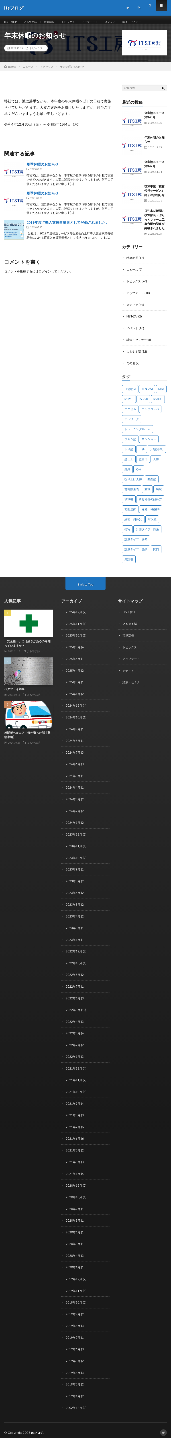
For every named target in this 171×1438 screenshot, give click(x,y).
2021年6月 (73, 1137)
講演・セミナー (147, 22)
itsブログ (37, 1428)
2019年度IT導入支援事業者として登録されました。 (67, 228)
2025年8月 (73, 651)
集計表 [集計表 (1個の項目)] (128, 563)
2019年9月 (73, 1310)
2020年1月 (73, 1264)
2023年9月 (73, 871)
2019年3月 (73, 1380)
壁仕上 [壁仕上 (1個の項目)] (128, 463)
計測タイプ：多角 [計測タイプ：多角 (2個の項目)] (136, 543)
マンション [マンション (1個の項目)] (149, 443)
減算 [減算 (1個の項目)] (147, 493)
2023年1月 (73, 940)
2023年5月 (73, 905)
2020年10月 (74, 1195)
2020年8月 (73, 1218)
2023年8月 (73, 882)
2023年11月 (74, 847)
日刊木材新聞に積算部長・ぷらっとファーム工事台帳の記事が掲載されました (154, 224)
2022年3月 (73, 1033)
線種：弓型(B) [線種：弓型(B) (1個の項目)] (151, 513)
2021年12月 (74, 1067)
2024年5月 (73, 778)
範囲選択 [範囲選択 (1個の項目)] (130, 513)
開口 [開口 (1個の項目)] (156, 553)
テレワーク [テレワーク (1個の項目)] (131, 423)
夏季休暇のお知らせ (42, 169)
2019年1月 (73, 1391)
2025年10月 (74, 639)
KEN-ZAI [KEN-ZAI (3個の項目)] (147, 393)
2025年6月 (73, 662)
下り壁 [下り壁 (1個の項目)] (128, 453)
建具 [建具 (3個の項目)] (127, 473)
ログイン (45, 277)
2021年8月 (73, 1114)
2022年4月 (73, 1021)
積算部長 (55, 22)
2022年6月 (73, 998)
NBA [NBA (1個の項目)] (161, 393)
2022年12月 (74, 952)
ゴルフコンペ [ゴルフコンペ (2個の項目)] (150, 413)
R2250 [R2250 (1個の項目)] (143, 403)
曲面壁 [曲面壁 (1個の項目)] (151, 483)
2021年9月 (73, 1102)
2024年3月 (73, 801)
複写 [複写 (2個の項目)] (127, 533)
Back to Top (85, 588)
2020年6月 (73, 1229)
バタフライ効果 (14, 693)
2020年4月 (73, 1253)
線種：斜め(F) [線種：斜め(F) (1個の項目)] (133, 523)
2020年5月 (73, 1241)
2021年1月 (73, 1172)
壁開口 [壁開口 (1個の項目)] (143, 463)
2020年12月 (74, 1183)
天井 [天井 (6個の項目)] (156, 463)
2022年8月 (73, 975)
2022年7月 (73, 986)
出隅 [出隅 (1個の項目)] (142, 453)
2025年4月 (73, 674)
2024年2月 (73, 813)
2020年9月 (73, 1206)
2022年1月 (73, 1056)
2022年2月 (73, 1044)
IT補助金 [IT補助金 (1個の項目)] (130, 393)
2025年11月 (74, 627)
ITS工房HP (12, 22)
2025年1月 (73, 697)
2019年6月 (73, 1345)
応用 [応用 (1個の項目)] (139, 473)
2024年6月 (73, 766)
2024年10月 (74, 720)
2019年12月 (74, 1276)
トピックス (76, 22)
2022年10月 (74, 963)
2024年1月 (73, 824)
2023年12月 (74, 836)
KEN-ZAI (132, 321)
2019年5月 (73, 1357)
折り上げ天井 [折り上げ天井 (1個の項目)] (133, 483)
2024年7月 (73, 755)
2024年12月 (74, 708)
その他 (131, 367)
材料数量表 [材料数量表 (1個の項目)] (131, 493)
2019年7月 (73, 1334)
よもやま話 (34, 22)
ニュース (132, 275)
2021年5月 (73, 1148)
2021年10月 (74, 1090)
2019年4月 (73, 1368)
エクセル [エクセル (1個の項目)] (130, 413)
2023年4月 (73, 917)
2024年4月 (73, 789)
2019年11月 (74, 1287)
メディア (123, 22)
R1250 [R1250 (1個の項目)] (128, 403)
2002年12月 (74, 1403)
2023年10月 (74, 859)
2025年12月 (74, 616)
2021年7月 (73, 1125)
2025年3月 (73, 685)
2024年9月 (73, 732)
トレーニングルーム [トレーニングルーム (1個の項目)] (137, 433)
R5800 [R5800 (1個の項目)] (157, 403)
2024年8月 (73, 743)
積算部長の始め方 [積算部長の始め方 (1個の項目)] (150, 503)
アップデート (100, 22)
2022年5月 (73, 1009)
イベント (132, 332)
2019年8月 (73, 1322)
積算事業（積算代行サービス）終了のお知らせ (154, 196)
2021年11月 (74, 1079)
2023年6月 (73, 894)
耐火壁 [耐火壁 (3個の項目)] (152, 523)
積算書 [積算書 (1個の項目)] (128, 503)
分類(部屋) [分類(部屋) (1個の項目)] (156, 453)
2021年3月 (73, 1160)
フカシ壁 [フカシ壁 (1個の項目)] (130, 443)
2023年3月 (73, 928)
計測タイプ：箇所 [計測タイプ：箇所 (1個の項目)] (136, 553)
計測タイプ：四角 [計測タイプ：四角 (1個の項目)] (147, 533)
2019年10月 (74, 1299)
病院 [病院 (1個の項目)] (159, 493)
